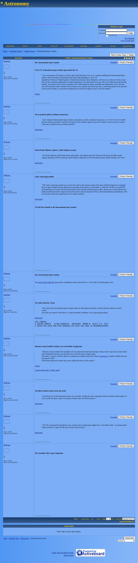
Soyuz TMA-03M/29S (46, 282)
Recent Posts (127, 46)
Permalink (113, 62)
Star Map (83, 46)
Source (37, 94)
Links (40, 46)
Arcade (113, 46)
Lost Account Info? (127, 41)
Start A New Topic (118, 55)
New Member (129, 38)
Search (25, 46)
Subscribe (129, 539)
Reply (131, 55)
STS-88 (122, 185)
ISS (133, 523)
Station (121, 523)
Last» (99, 520)
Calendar (98, 46)
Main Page (10, 46)
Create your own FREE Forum (62, 554)
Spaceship (128, 523)
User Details (69, 46)
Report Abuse (68, 557)
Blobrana (7, 61)
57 (92, 520)
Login (130, 33)
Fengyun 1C (104, 357)
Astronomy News (16, 51)
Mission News (30, 51)
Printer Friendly (126, 62)
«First (76, 520)
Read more (39, 130)
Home (5, 51)
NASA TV (54, 46)
